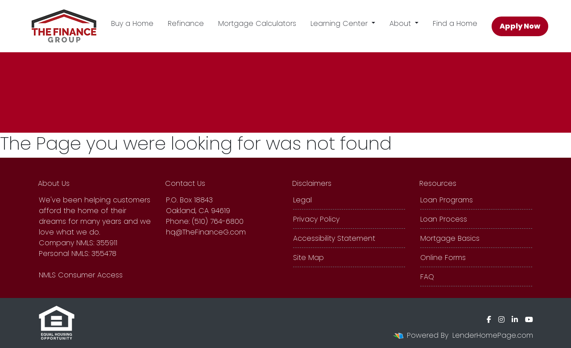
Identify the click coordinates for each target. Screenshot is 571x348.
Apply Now (520, 26)
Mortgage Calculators (257, 23)
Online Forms (443, 257)
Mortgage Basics (450, 238)
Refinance (186, 23)
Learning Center (340, 23)
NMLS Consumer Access (81, 275)
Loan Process (443, 219)
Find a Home (455, 23)
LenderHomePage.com (492, 335)
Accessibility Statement (334, 238)
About (401, 23)
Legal (302, 200)
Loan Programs (446, 200)
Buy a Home (132, 23)
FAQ (427, 277)
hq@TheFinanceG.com (206, 232)
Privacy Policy (316, 219)
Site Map (308, 257)
